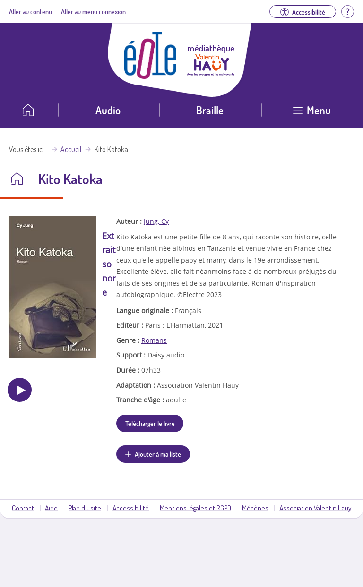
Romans (154, 340)
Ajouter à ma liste (158, 454)
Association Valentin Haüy (315, 507)
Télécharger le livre (150, 423)
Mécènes (255, 507)
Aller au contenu (30, 11)
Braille (210, 110)
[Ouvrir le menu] (312, 114)
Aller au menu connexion (93, 11)
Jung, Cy (156, 221)
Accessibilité (130, 507)
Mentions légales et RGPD (195, 507)
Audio (108, 110)
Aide (51, 507)
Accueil (70, 149)
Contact (23, 507)
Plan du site (85, 507)
